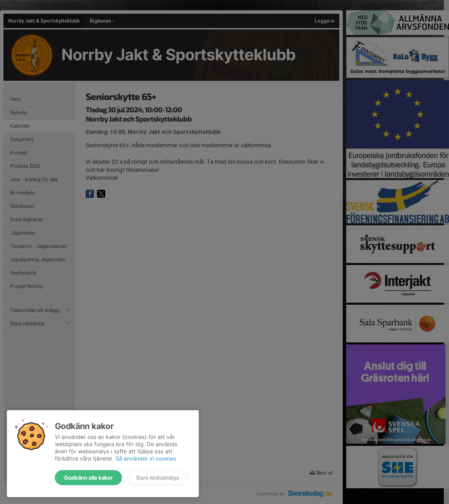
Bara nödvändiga (157, 477)
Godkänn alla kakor (88, 477)
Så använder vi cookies (146, 458)
